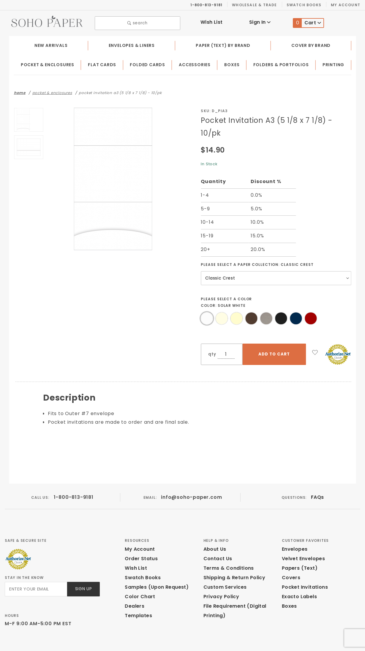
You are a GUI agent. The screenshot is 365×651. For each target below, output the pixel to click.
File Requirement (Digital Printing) (232, 592)
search (137, 22)
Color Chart (138, 577)
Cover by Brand (311, 44)
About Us (214, 530)
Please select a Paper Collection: (257, 250)
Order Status (140, 539)
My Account (346, 5)
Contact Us (216, 539)
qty (211, 340)
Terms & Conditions (226, 549)
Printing (334, 63)
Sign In (260, 21)
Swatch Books (306, 5)
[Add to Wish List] (315, 338)
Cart (307, 22)
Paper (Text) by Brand (223, 44)
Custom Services (223, 568)
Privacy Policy (220, 577)
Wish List (211, 21)
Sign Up (83, 570)
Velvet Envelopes (302, 539)
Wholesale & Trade (257, 5)
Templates (137, 596)
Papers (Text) (297, 549)
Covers (290, 558)
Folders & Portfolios (281, 63)
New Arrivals (50, 44)
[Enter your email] (35, 570)
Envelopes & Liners (131, 44)
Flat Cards (103, 63)
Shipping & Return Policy (233, 558)
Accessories (195, 63)
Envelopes (294, 530)
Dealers (134, 587)
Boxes (233, 63)
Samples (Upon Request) (154, 568)
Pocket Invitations (303, 568)
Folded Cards (148, 63)
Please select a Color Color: (227, 287)
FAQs (317, 478)
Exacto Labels (298, 577)
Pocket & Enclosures (48, 63)
